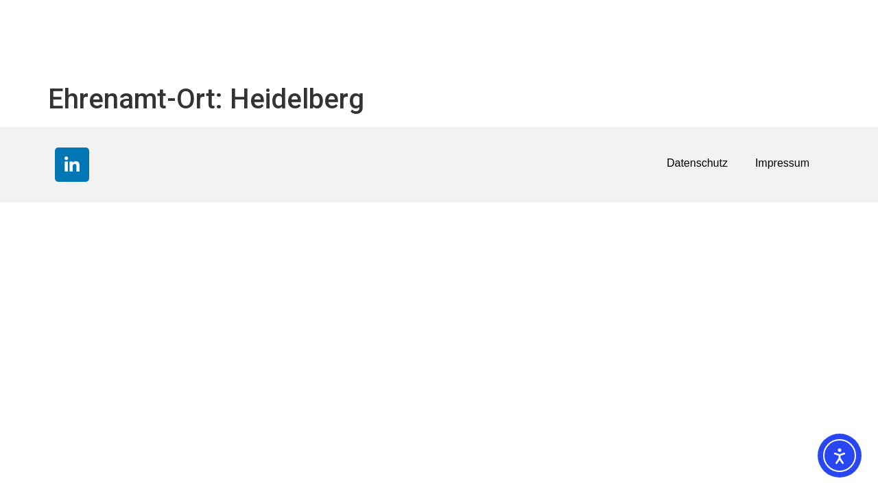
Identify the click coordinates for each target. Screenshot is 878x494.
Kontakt (704, 42)
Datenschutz (697, 163)
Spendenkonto (249, 42)
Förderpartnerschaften (126, 42)
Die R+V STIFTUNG (425, 42)
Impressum (782, 163)
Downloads (780, 42)
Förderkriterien (544, 42)
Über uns (632, 42)
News (329, 42)
